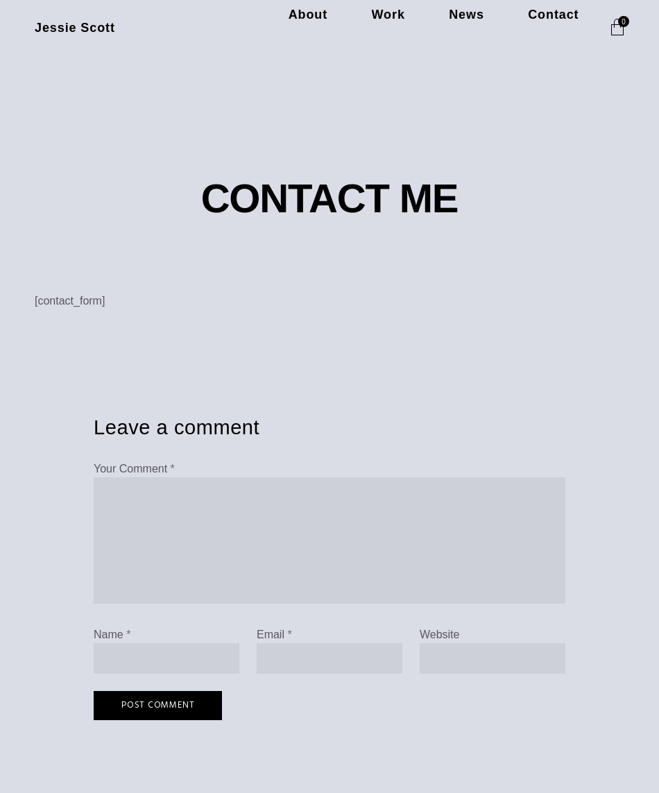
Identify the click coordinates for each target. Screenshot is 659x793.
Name (112, 634)
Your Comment (134, 469)
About (402, 28)
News (507, 28)
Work (455, 28)
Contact (567, 28)
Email (274, 634)
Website (440, 634)
